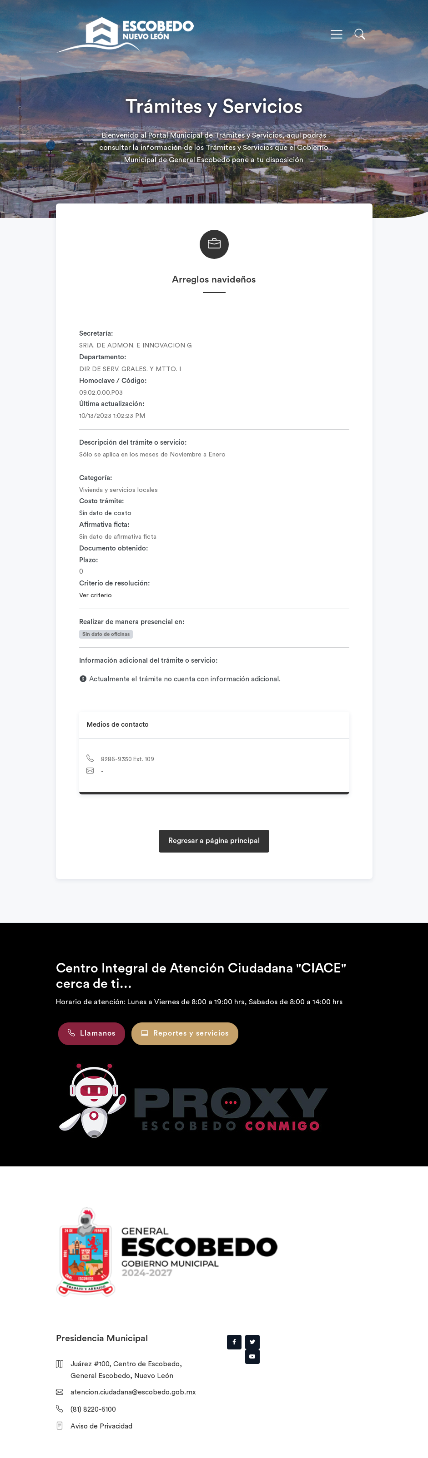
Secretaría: (96, 333)
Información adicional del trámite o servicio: (148, 660)
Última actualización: (112, 404)
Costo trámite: (101, 501)
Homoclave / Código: (113, 380)
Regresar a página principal (214, 840)
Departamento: (102, 357)
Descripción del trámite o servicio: (133, 442)
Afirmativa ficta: (104, 524)
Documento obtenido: (113, 548)
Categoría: (95, 478)
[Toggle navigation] (336, 34)
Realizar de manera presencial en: (132, 622)
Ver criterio (95, 595)
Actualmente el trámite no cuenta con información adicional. (180, 679)
